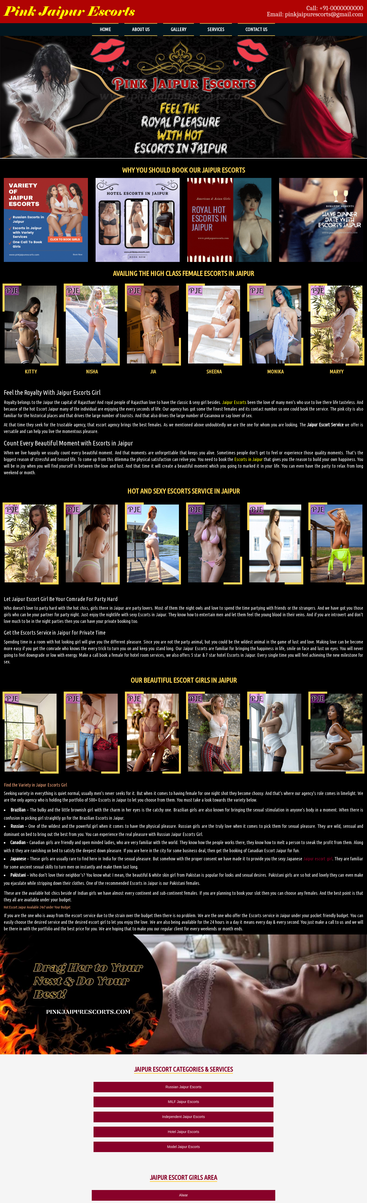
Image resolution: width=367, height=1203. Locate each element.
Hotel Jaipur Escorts (252, 1086)
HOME (105, 29)
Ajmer (113, 1133)
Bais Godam (253, 1133)
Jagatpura (253, 1146)
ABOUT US (141, 29)
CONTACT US (256, 29)
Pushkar (183, 1160)
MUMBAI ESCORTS (124, 1195)
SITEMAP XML (101, 1195)
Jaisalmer (324, 1146)
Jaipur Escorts (234, 402)
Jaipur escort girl (317, 858)
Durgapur (184, 1146)
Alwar (43, 1133)
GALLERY (178, 29)
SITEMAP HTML (79, 1195)
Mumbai (218, 1173)
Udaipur (324, 1160)
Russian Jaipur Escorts (46, 1086)
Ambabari (183, 1133)
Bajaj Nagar (324, 1133)
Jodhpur (43, 1160)
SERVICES (215, 29)
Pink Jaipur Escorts (69, 11)
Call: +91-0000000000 (335, 8)
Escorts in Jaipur (248, 459)
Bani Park (43, 1146)
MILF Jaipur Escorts (115, 1086)
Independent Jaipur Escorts (183, 1086)
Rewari (254, 1160)
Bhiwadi (113, 1146)
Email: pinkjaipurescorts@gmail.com (315, 14)
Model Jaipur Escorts (321, 1086)
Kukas (113, 1160)
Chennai (148, 1173)
